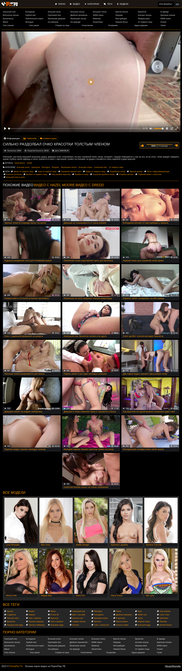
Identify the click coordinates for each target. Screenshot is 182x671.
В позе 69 (54, 615)
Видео (75, 4)
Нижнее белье (121, 22)
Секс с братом (35, 618)
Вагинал (97, 621)
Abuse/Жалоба (173, 666)
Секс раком (34, 25)
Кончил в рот (77, 618)
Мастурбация (121, 18)
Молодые (29, 22)
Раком (118, 611)
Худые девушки (141, 25)
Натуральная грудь (15, 625)
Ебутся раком (122, 621)
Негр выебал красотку (60, 174)
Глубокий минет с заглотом (149, 174)
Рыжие (163, 22)
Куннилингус (8, 18)
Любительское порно (34, 18)
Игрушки (119, 15)
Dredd (29, 163)
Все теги (11, 604)
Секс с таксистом (101, 625)
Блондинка (98, 615)
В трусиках (120, 618)
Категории (92, 4)
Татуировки (113, 25)
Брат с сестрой (78, 615)
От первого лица (145, 22)
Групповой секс (54, 15)
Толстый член (13, 618)
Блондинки (30, 12)
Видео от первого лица (95, 171)
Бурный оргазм (136, 171)
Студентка (11, 615)
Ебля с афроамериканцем (158, 171)
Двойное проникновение (80, 15)
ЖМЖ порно (98, 15)
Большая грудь (144, 625)
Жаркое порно (144, 621)
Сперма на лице (62, 25)
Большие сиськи (77, 12)
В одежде (165, 12)
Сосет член (164, 615)
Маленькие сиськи (78, 18)
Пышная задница (36, 621)
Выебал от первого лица (36, 174)
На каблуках (53, 22)
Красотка (54, 618)
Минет (5, 22)
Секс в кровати (56, 621)
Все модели (14, 492)
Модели (122, 4)
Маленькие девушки (56, 18)
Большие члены (100, 12)
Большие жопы (54, 12)
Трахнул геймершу (37, 625)
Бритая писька (121, 12)
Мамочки (97, 18)
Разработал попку (117, 171)
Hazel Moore (20, 163)
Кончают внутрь (145, 15)
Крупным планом (168, 15)
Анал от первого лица (47, 171)
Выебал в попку (81, 174)
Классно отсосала (14, 174)
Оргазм (10, 611)
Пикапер (163, 621)
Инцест (32, 611)
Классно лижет (122, 625)
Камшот (32, 615)
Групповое (164, 618)
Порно (60, 4)
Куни (140, 611)
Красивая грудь (57, 625)
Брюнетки (142, 12)
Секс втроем (8, 25)
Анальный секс (9, 12)
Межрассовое (144, 18)
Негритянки (98, 22)
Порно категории (19, 632)
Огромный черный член (71, 171)
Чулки (163, 25)
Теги (108, 4)
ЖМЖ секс (142, 615)
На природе (75, 22)
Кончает (75, 625)
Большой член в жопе (15, 177)
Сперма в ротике (126, 174)
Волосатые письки (11, 15)
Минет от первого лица (23, 171)
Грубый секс (30, 15)
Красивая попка (100, 618)
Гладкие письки (78, 621)
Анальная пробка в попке (103, 174)
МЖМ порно (166, 18)
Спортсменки (87, 25)
